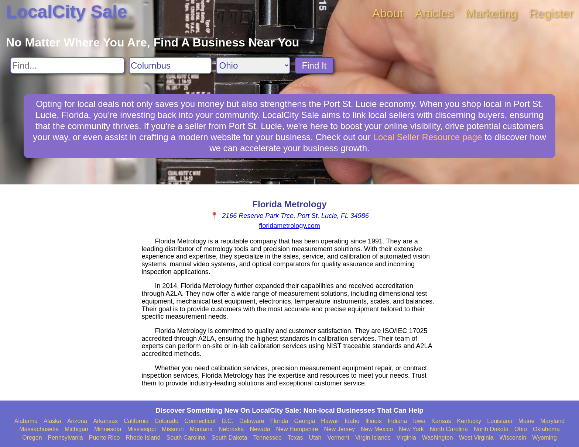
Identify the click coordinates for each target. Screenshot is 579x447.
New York (411, 429)
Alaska (52, 421)
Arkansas (105, 421)
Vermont (338, 437)
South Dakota (229, 437)
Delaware (251, 421)
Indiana (397, 421)
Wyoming (544, 437)
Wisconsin (512, 437)
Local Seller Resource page (427, 137)
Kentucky (469, 421)
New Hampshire (297, 429)
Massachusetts (39, 429)
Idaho (352, 421)
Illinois (373, 421)
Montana (201, 429)
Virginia (406, 437)
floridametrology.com (289, 225)
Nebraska (231, 429)
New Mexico (377, 429)
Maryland (552, 421)
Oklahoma (546, 429)
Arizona (77, 421)
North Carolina (449, 429)
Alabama (26, 421)
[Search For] (67, 65)
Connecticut (200, 421)
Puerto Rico (104, 437)
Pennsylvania (65, 437)
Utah (315, 437)
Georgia (304, 421)
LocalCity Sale (66, 11)
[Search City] (170, 65)
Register (551, 13)
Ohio (520, 429)
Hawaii (330, 421)
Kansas (441, 421)
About (387, 13)
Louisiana (500, 421)
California (136, 421)
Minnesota (107, 429)
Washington (437, 437)
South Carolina (186, 437)
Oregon (32, 437)
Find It (314, 65)
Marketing (491, 13)
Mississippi (141, 429)
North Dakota (491, 429)
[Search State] (253, 65)
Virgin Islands (373, 437)
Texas (295, 437)
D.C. (227, 421)
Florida (279, 421)
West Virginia (476, 437)
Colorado (166, 421)
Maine (526, 421)
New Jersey (339, 429)
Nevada (260, 429)
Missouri (173, 429)
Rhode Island (143, 437)
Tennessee (267, 437)
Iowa (419, 421)
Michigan (76, 429)
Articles (434, 13)
